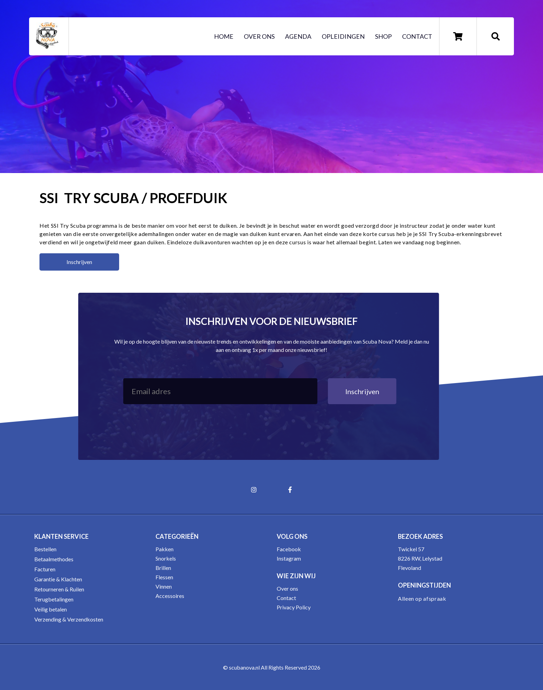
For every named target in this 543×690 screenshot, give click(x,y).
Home (223, 36)
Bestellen (45, 549)
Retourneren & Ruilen (59, 589)
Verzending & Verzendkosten (68, 619)
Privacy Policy (294, 607)
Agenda (298, 36)
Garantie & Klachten (58, 579)
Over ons (259, 36)
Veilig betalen (50, 609)
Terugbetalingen (53, 599)
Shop (383, 36)
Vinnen (163, 586)
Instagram (289, 558)
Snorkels (165, 558)
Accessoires (169, 595)
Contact (417, 36)
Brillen (163, 567)
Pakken (164, 549)
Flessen (164, 577)
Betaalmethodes (53, 559)
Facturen (44, 569)
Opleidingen (343, 36)
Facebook (289, 549)
